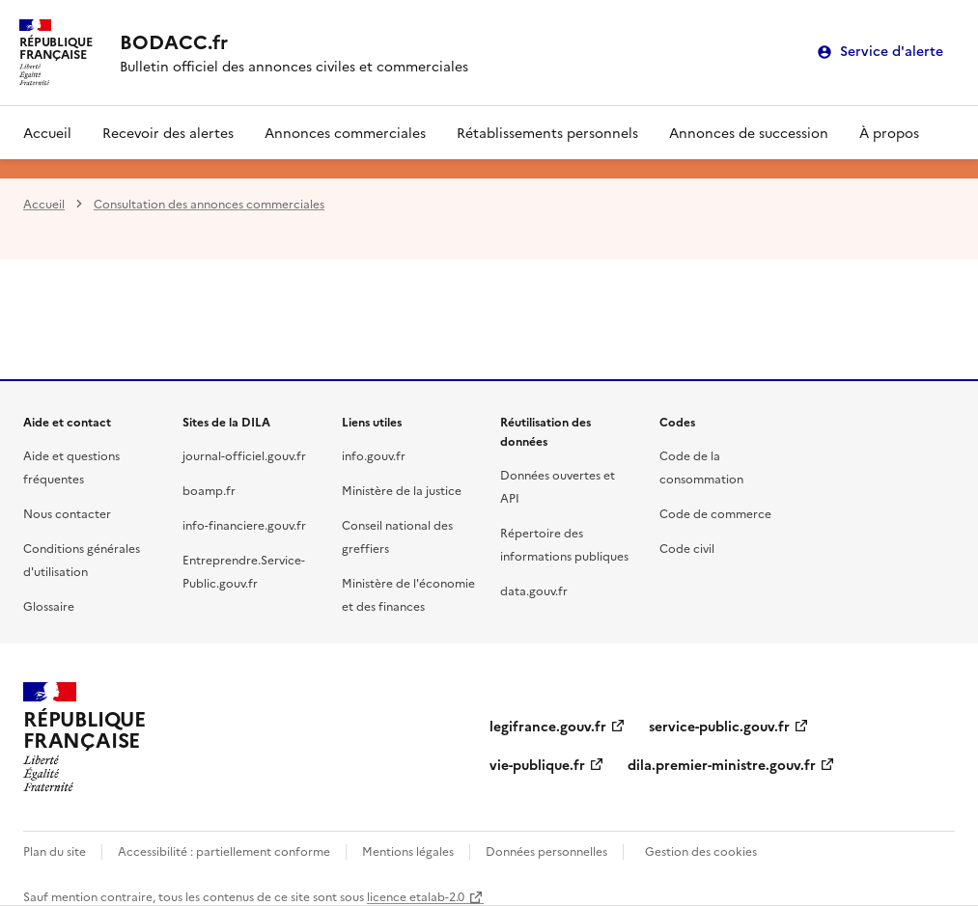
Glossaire (48, 605)
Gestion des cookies (701, 850)
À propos (889, 132)
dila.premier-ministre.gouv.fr (722, 764)
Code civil (686, 547)
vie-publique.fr (537, 764)
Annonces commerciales (345, 132)
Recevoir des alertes (168, 132)
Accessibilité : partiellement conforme (224, 850)
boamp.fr (209, 489)
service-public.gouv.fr (719, 725)
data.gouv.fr (534, 590)
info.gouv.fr (373, 455)
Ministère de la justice (401, 489)
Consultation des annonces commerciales (209, 203)
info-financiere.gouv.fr (244, 524)
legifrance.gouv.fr (547, 725)
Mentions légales (408, 850)
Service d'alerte (891, 51)
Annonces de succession (748, 132)
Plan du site (54, 850)
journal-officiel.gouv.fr (244, 455)
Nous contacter (67, 513)
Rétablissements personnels (547, 132)
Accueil (47, 132)
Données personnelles (546, 850)
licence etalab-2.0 (415, 896)
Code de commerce (715, 513)
